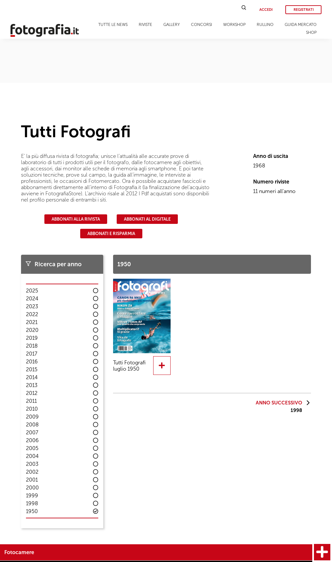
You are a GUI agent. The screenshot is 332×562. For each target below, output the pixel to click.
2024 (32, 298)
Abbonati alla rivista (76, 219)
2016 (32, 361)
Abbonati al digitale (147, 219)
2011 (31, 401)
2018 (32, 346)
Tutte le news (113, 24)
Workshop (234, 24)
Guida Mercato (301, 24)
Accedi (266, 10)
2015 (31, 369)
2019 (32, 338)
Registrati (304, 10)
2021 (31, 322)
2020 (32, 330)
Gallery (171, 24)
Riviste (145, 24)
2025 (32, 291)
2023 (32, 306)
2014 (32, 377)
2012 (31, 393)
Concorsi (201, 24)
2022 (32, 314)
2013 (31, 385)
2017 (31, 354)
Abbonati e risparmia (111, 233)
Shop (311, 32)
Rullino (265, 24)
